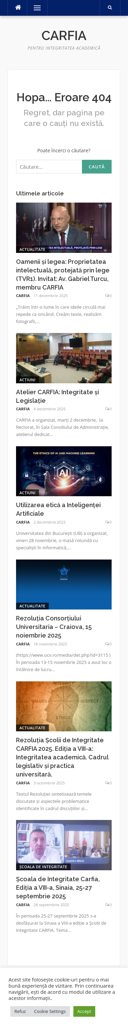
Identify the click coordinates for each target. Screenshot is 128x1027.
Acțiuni (27, 379)
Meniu (35, 7)
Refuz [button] (20, 1011)
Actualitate (32, 249)
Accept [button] (84, 1011)
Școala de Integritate (43, 866)
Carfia (64, 35)
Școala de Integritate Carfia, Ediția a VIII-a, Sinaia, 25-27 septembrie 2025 (58, 887)
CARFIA (23, 295)
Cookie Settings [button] (50, 1011)
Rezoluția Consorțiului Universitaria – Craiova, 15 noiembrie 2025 (54, 627)
